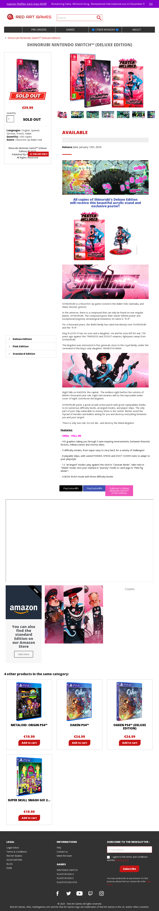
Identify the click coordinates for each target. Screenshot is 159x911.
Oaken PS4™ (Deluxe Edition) (129, 726)
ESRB (9, 867)
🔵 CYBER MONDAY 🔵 (105, 29)
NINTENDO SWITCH (67, 870)
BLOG (9, 863)
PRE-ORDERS (39, 29)
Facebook (57, 893)
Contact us (62, 851)
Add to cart (29, 742)
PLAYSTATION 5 (65, 878)
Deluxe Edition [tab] (20, 339)
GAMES (72, 29)
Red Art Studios (14, 855)
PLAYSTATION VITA (67, 882)
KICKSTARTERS (14, 859)
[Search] (79, 17)
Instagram (101, 893)
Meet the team (64, 855)
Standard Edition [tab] (22, 353)
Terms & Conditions (16, 851)
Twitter (68, 893)
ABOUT (138, 29)
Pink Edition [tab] (19, 346)
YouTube (79, 893)
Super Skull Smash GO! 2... (29, 800)
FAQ (59, 847)
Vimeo (90, 893)
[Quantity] (10, 118)
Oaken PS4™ (79, 725)
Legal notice (12, 847)
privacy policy (122, 860)
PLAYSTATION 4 (65, 874)
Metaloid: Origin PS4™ (29, 725)
